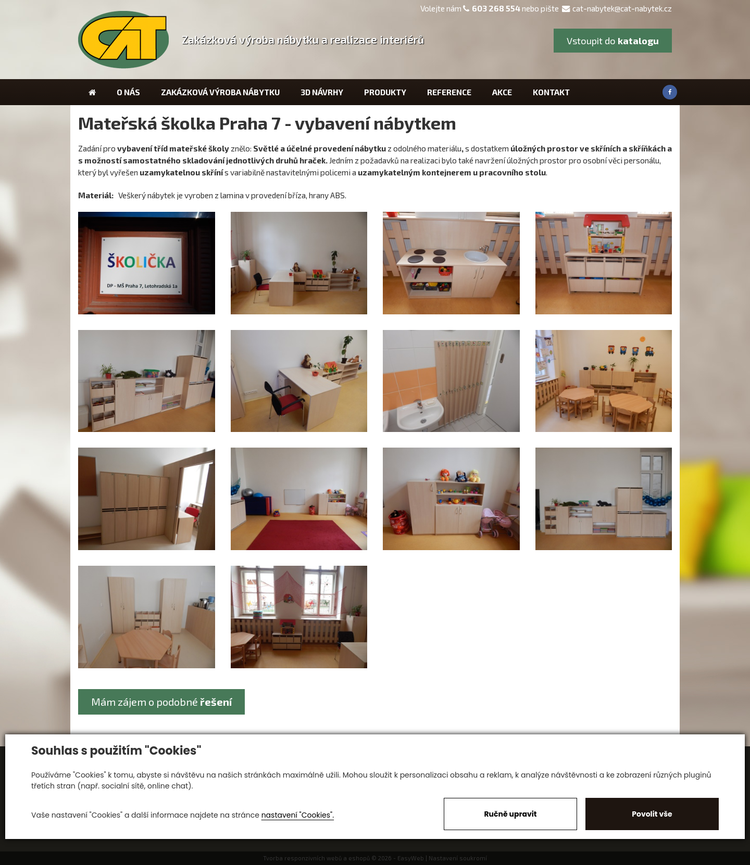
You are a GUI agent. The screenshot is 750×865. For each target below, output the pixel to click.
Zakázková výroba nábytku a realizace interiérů (303, 39)
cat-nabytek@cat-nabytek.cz (617, 8)
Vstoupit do (613, 40)
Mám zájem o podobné (161, 701)
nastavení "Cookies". (297, 815)
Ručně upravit (510, 814)
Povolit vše (652, 814)
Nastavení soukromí (458, 858)
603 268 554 (496, 8)
